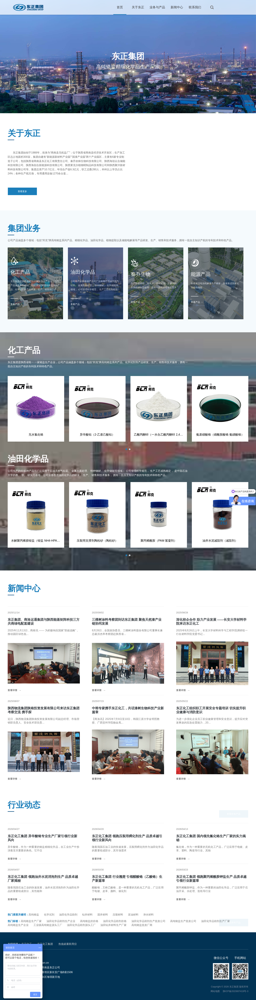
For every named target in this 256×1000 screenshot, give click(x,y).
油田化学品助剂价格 (115, 921)
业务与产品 (157, 7)
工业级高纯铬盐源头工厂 (47, 925)
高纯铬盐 (34, 914)
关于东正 (138, 7)
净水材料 (148, 914)
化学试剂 (49, 914)
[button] (121, 104)
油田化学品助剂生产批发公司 (148, 921)
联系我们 (195, 7)
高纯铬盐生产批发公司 (183, 921)
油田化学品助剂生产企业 (61, 921)
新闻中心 (177, 7)
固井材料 (102, 914)
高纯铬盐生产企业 (18, 925)
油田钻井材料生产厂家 (113, 925)
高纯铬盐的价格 (89, 921)
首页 (120, 7)
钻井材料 (87, 914)
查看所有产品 (233, 814)
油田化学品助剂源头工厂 (81, 925)
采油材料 (133, 914)
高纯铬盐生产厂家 (31, 921)
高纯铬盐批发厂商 (141, 925)
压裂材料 (118, 914)
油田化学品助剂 (68, 914)
